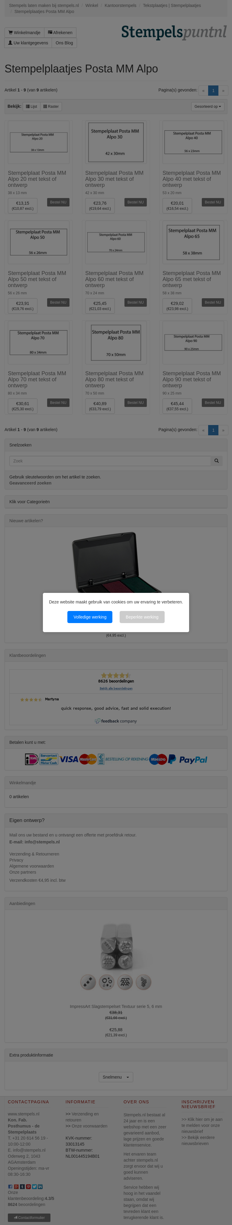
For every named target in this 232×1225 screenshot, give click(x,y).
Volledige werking (89, 617)
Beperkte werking (142, 617)
